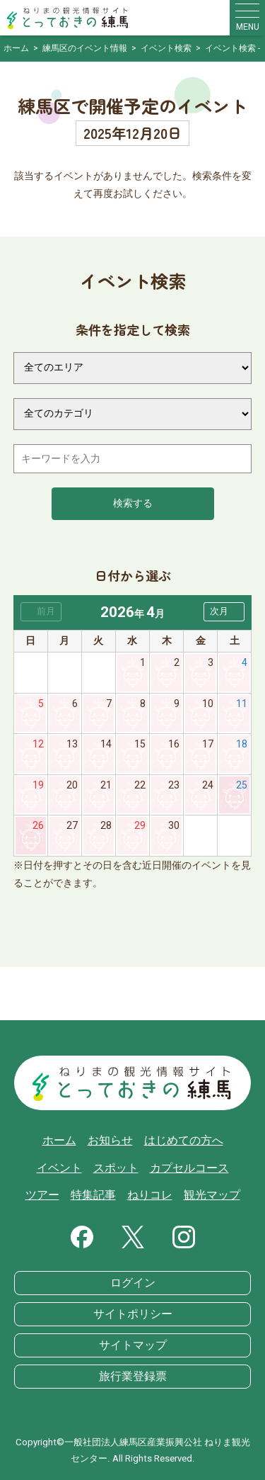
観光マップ (212, 1195)
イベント (59, 1168)
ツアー (42, 1195)
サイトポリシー (132, 1314)
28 (106, 825)
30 (173, 825)
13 (72, 744)
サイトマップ (133, 1345)
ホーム (59, 1140)
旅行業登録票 (133, 1376)
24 (207, 785)
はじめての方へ (183, 1140)
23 (173, 785)
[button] (224, 611)
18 (241, 744)
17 (207, 744)
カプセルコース (189, 1168)
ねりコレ (149, 1195)
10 (207, 703)
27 (72, 825)
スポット (116, 1168)
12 (38, 744)
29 (140, 825)
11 (241, 703)
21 (106, 785)
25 (241, 785)
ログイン (132, 1283)
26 (38, 825)
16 (173, 744)
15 (140, 744)
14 (106, 744)
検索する (133, 503)
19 (38, 785)
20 (72, 785)
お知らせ (110, 1140)
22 (140, 785)
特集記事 (93, 1195)
